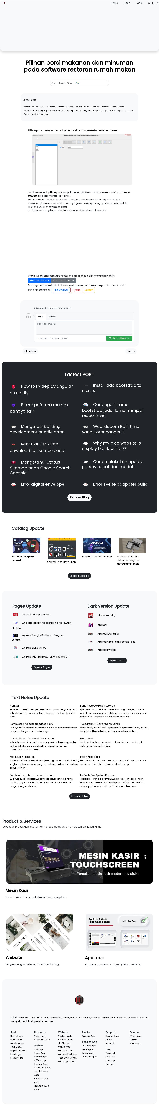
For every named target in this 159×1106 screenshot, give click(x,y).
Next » (131, 351)
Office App (40, 1060)
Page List (110, 1053)
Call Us (133, 1039)
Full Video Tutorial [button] (63, 280)
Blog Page (15, 1054)
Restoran (23, 1017)
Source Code (113, 1035)
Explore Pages (41, 667)
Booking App (40, 1064)
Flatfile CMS (64, 1043)
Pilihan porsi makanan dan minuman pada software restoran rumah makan (79, 66)
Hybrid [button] (76, 290)
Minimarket (55, 1017)
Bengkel (15, 1021)
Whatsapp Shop (66, 1061)
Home (114, 3)
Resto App (39, 1053)
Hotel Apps (87, 1049)
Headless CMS (65, 1039)
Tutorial (110, 1043)
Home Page (16, 1035)
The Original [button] (61, 290)
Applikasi (94, 958)
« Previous (30, 351)
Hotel (66, 1017)
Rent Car (143, 1017)
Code (139, 3)
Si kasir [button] (89, 290)
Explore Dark (117, 660)
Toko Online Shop (67, 1057)
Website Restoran (67, 1054)
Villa (72, 1017)
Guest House (83, 1017)
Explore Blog (79, 497)
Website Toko (65, 1050)
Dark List (110, 1056)
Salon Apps (88, 1053)
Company (47, 1021)
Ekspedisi (36, 1021)
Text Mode (16, 1046)
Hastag (109, 1064)
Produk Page (16, 1057)
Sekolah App (40, 1056)
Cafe (32, 1017)
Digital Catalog (18, 1050)
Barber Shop (108, 1017)
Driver (109, 1039)
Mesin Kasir (17, 890)
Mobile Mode (17, 1043)
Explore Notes (79, 796)
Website (13, 957)
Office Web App (42, 1067)
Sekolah (25, 1021)
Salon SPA (121, 1017)
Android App (88, 1035)
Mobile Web (64, 1046)
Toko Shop (42, 1017)
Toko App (39, 1049)
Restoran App (89, 1045)
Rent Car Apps (89, 1056)
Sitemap (110, 1060)
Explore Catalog (79, 576)
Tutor (126, 3)
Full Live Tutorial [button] (39, 280)
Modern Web (65, 1035)
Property (95, 1017)
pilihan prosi (55, 192)
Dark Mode (16, 1039)
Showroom (135, 1043)
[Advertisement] (79, 28)
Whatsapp (135, 1035)
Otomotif (133, 1017)
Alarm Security (42, 1039)
